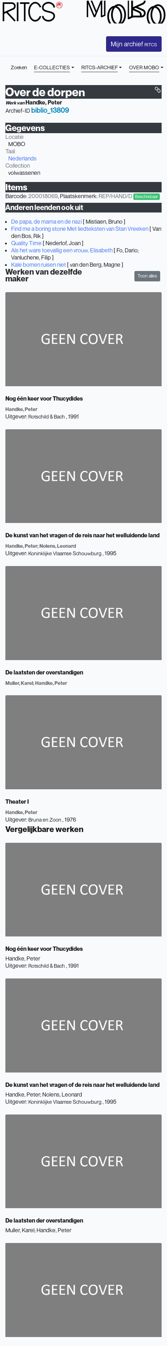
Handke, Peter (43, 102)
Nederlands (22, 158)
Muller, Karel (19, 683)
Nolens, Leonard (57, 546)
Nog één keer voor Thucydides (44, 398)
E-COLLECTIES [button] (52, 67)
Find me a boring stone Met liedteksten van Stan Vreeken (79, 228)
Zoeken (19, 67)
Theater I (17, 801)
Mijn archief (134, 44)
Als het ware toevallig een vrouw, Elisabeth (62, 250)
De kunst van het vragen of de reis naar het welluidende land (82, 535)
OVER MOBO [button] (144, 67)
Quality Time (26, 243)
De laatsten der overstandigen (44, 672)
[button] (158, 89)
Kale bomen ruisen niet (38, 264)
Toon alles (147, 276)
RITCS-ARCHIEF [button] (99, 67)
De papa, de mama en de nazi (46, 221)
